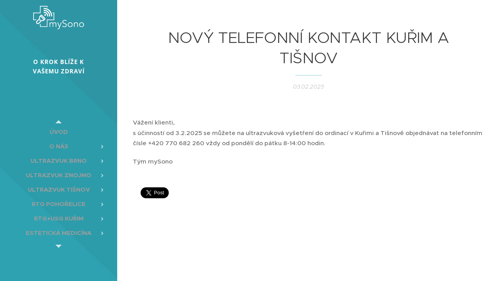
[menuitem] (58, 131)
